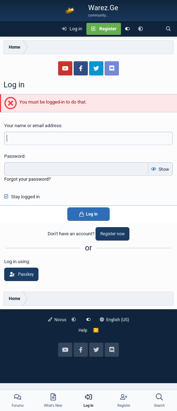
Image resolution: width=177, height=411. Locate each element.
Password (14, 156)
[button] (140, 29)
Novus (57, 319)
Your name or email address (32, 125)
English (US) (114, 319)
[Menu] (9, 29)
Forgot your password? (27, 179)
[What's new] (154, 29)
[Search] (168, 29)
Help (83, 330)
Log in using (16, 261)
